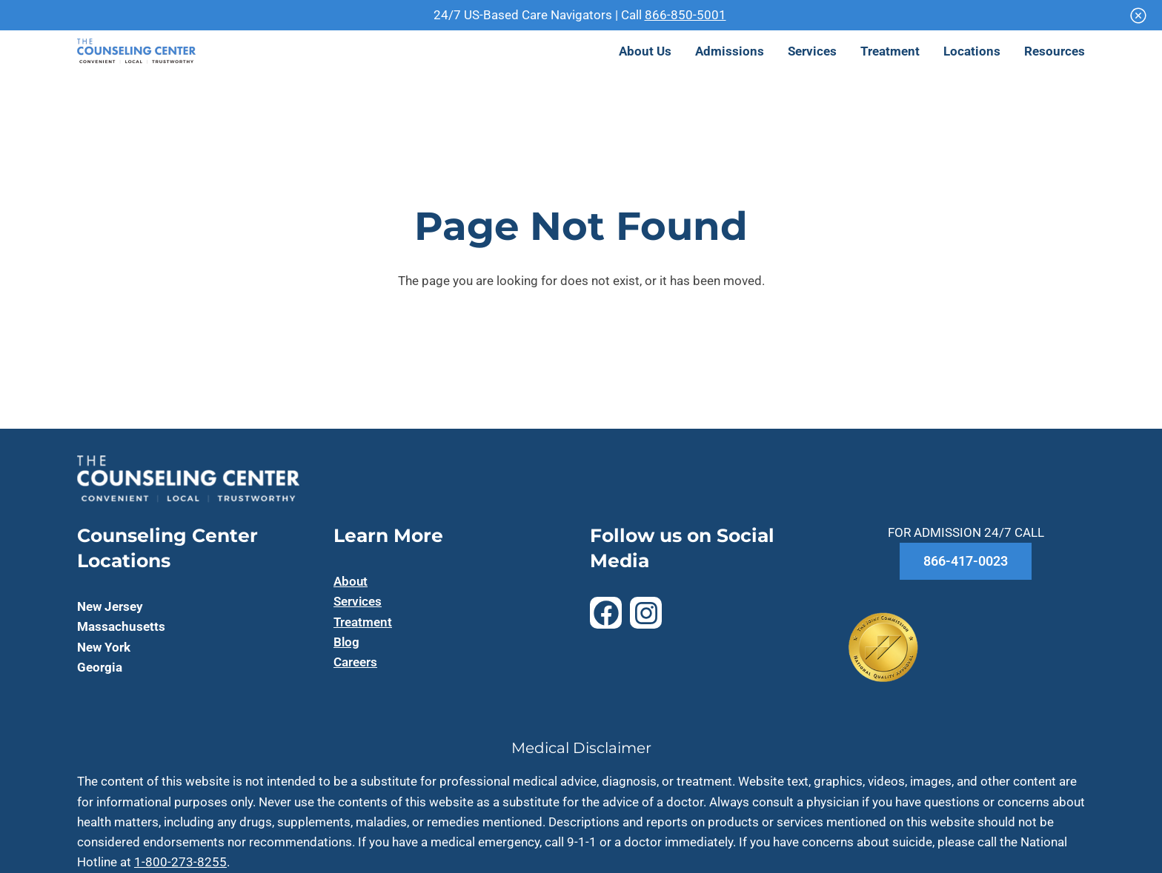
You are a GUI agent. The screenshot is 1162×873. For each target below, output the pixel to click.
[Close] (1138, 15)
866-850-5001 (685, 14)
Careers (355, 662)
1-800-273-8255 (180, 861)
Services (357, 601)
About (350, 581)
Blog (346, 642)
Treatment (362, 622)
